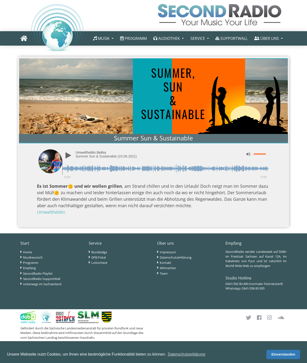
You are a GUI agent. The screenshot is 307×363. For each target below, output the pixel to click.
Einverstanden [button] (283, 354)
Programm (30, 262)
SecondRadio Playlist (38, 273)
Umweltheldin (51, 212)
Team (164, 273)
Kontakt (165, 262)
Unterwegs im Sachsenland (42, 284)
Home (27, 252)
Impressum (168, 252)
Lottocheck (99, 262)
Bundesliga (99, 252)
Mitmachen (168, 268)
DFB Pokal (98, 257)
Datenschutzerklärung (175, 257)
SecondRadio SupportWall (41, 279)
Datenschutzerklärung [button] (186, 354)
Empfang (29, 268)
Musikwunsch (33, 257)
